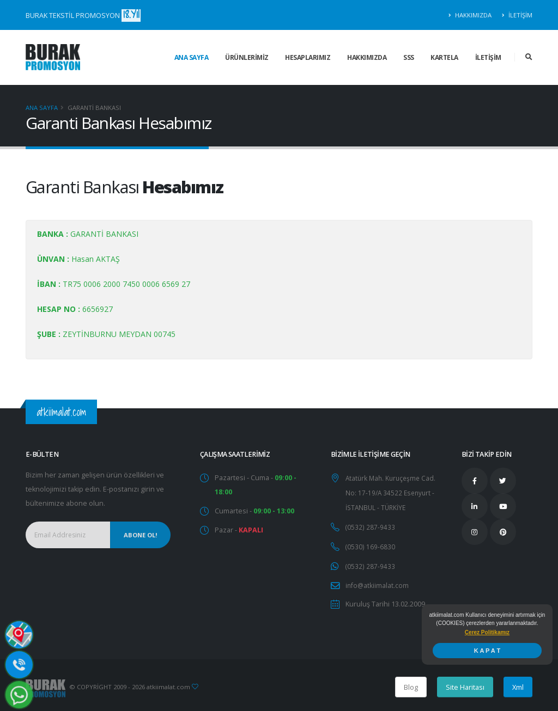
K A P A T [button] (487, 650)
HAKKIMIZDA (470, 15)
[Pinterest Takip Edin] (503, 532)
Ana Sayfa (42, 107)
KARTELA (444, 57)
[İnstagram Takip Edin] (475, 532)
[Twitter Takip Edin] (503, 481)
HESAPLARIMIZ (307, 57)
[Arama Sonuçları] (528, 57)
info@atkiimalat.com (377, 581)
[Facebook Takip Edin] (475, 481)
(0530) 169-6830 (370, 544)
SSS (408, 57)
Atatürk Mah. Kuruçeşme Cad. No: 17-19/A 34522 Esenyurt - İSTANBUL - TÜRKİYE (392, 492)
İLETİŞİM (517, 15)
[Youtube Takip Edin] (503, 506)
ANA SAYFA (191, 57)
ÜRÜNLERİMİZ (247, 57)
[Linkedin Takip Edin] (475, 506)
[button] (487, 632)
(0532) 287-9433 (370, 525)
